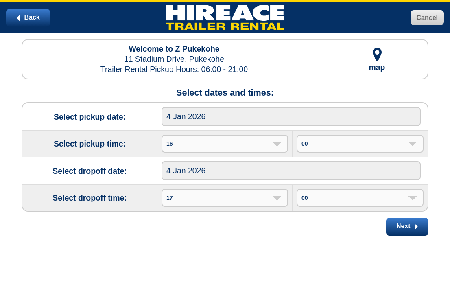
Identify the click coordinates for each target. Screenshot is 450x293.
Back (28, 18)
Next (407, 227)
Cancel (427, 17)
